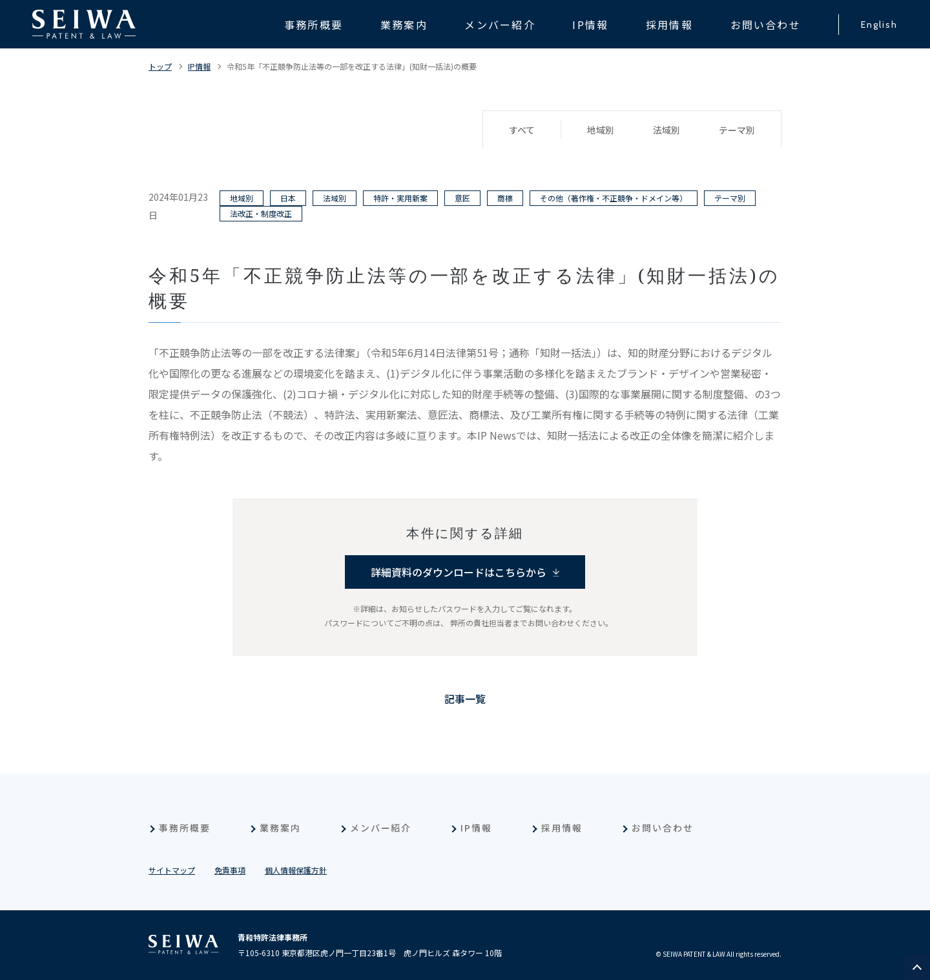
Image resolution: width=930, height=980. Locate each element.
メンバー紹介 (381, 827)
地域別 (600, 129)
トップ (160, 66)
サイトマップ (172, 869)
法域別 (666, 129)
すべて (522, 129)
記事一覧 (465, 698)
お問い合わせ (663, 827)
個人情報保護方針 (296, 869)
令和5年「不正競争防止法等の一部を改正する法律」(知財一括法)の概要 (352, 66)
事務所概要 (185, 827)
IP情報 (199, 66)
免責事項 (229, 869)
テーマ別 (737, 129)
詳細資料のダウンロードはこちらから (458, 572)
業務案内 (280, 827)
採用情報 (562, 827)
